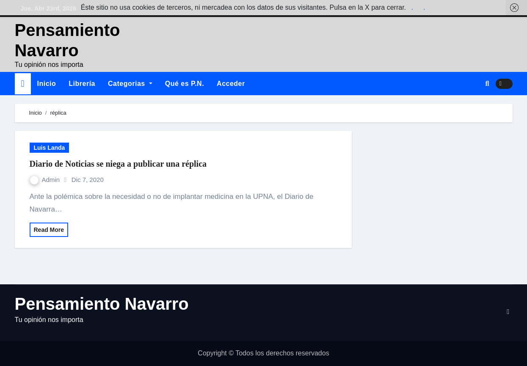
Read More (49, 229)
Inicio (46, 83)
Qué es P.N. (184, 83)
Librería (82, 83)
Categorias (130, 83)
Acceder (231, 83)
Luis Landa (49, 147)
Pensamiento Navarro (102, 303)
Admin (46, 179)
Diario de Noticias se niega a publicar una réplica (118, 163)
